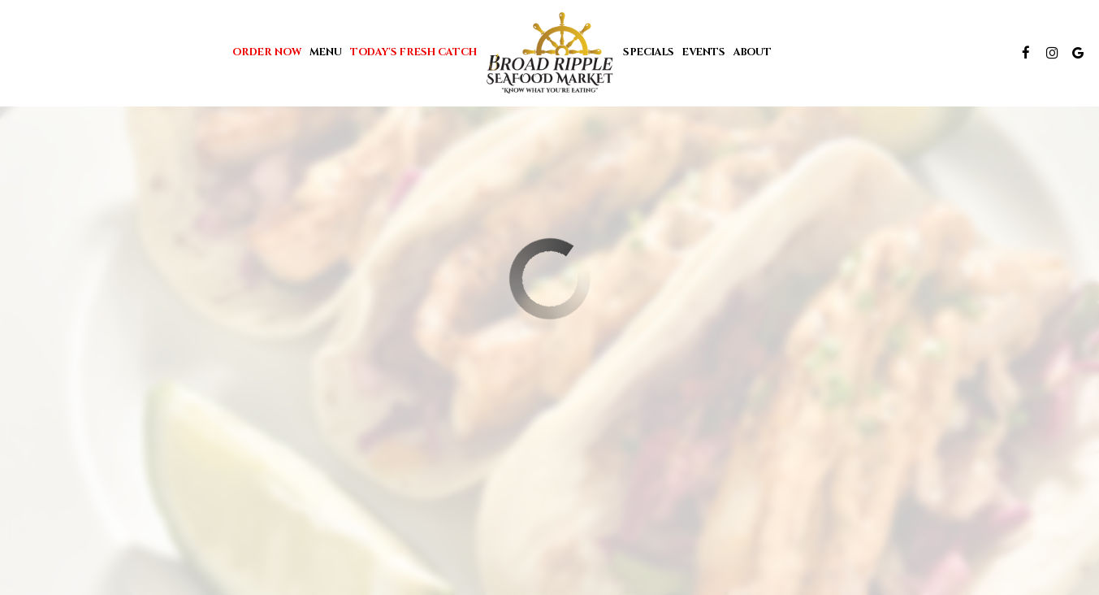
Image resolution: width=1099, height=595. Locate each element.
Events (703, 52)
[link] (550, 52)
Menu (325, 52)
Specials (648, 52)
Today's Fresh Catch (413, 52)
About (752, 52)
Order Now (266, 52)
